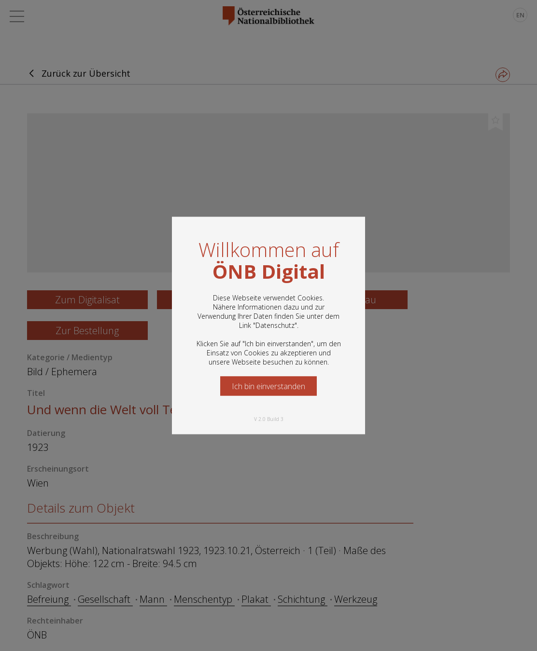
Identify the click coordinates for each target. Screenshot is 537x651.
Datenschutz (275, 325)
